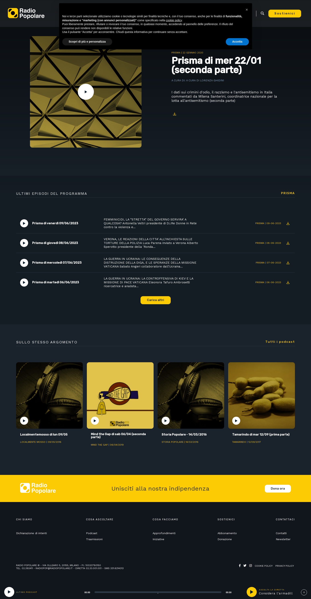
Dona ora (278, 489)
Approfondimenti (164, 534)
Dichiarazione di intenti (31, 534)
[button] (247, 9)
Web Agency (247, 569)
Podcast (91, 534)
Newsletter (283, 540)
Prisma (175, 52)
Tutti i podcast (280, 342)
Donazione (225, 540)
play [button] (252, 592)
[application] (152, 592)
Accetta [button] (237, 41)
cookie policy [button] (174, 20)
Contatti (281, 534)
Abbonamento (227, 534)
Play (86, 92)
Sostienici (286, 13)
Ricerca (264, 13)
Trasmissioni (94, 540)
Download (174, 114)
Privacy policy (284, 566)
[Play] (9, 592)
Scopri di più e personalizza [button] (87, 41)
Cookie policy (264, 566)
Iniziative (158, 540)
